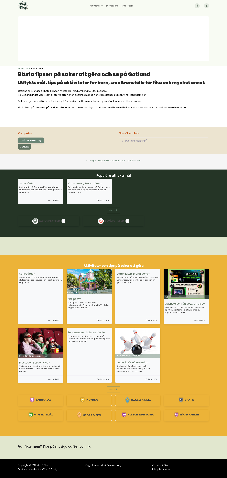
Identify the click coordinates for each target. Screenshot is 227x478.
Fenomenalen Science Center (87, 332)
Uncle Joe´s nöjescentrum (133, 362)
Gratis (186, 399)
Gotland (24, 146)
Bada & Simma (138, 400)
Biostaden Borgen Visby (34, 362)
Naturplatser (46, 221)
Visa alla (113, 210)
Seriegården (27, 183)
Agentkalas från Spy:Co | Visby (185, 303)
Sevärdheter (111, 221)
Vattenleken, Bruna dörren (84, 183)
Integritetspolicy (161, 469)
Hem (20, 68)
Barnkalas (40, 399)
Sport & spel (89, 415)
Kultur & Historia (138, 414)
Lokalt (28, 68)
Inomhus (89, 399)
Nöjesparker (186, 414)
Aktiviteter (95, 6)
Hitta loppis (127, 6)
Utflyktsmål (40, 414)
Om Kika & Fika (160, 465)
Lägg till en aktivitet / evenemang (103, 465)
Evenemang (112, 6)
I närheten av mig (31, 140)
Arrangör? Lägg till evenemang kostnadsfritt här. (113, 160)
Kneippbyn (74, 299)
